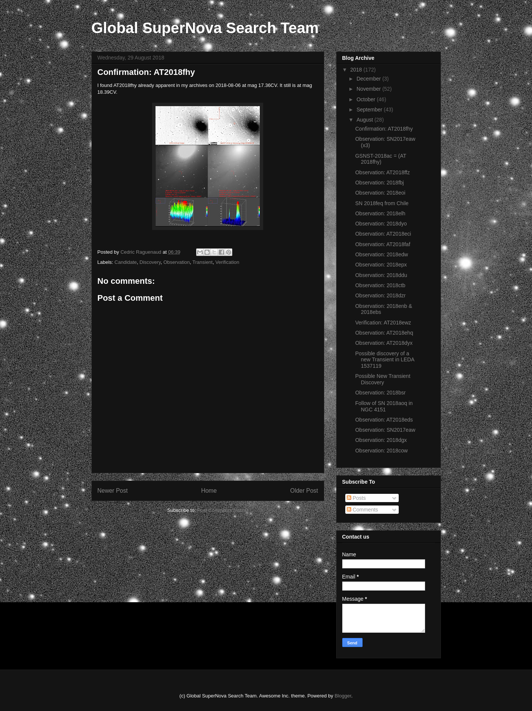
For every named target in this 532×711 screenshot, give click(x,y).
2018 (356, 70)
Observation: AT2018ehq (384, 333)
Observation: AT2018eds (384, 420)
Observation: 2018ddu (381, 275)
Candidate (125, 262)
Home (209, 490)
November (369, 89)
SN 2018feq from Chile (382, 203)
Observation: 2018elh (380, 213)
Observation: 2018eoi (380, 193)
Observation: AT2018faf (382, 244)
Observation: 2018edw (381, 254)
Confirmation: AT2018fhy (384, 129)
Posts (356, 498)
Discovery (150, 262)
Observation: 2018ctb (380, 285)
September (370, 110)
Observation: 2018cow (381, 451)
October (367, 99)
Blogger (343, 696)
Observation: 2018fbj (379, 183)
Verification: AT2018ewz (383, 323)
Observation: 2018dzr (380, 295)
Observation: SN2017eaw (385, 430)
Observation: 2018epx (381, 265)
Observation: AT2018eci (383, 234)
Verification (227, 262)
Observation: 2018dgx (381, 440)
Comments (362, 510)
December (369, 79)
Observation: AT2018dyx (383, 343)
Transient (202, 262)
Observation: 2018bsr (380, 393)
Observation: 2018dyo (381, 224)
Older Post (304, 490)
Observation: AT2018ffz (382, 172)
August (365, 120)
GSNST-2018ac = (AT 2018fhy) (380, 159)
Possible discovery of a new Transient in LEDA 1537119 (384, 359)
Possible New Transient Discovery (382, 379)
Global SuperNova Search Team (205, 28)
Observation (176, 262)
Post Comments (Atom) (222, 510)
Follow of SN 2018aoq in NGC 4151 (384, 406)
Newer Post (113, 490)
